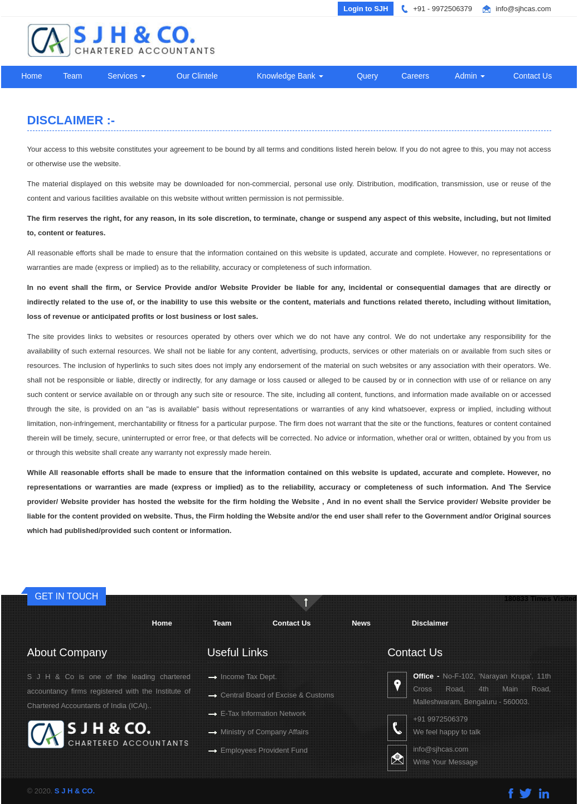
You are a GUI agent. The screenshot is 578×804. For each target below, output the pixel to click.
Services (126, 75)
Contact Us (532, 75)
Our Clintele (197, 75)
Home (31, 75)
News (361, 623)
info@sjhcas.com (523, 8)
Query (367, 75)
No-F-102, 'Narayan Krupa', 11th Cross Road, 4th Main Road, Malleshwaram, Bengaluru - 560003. (498, 689)
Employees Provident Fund (248, 750)
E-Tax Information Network (247, 713)
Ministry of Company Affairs (249, 732)
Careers (415, 75)
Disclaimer (430, 623)
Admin (470, 75)
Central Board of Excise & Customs (261, 695)
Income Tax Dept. (233, 676)
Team (72, 75)
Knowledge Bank (290, 75)
